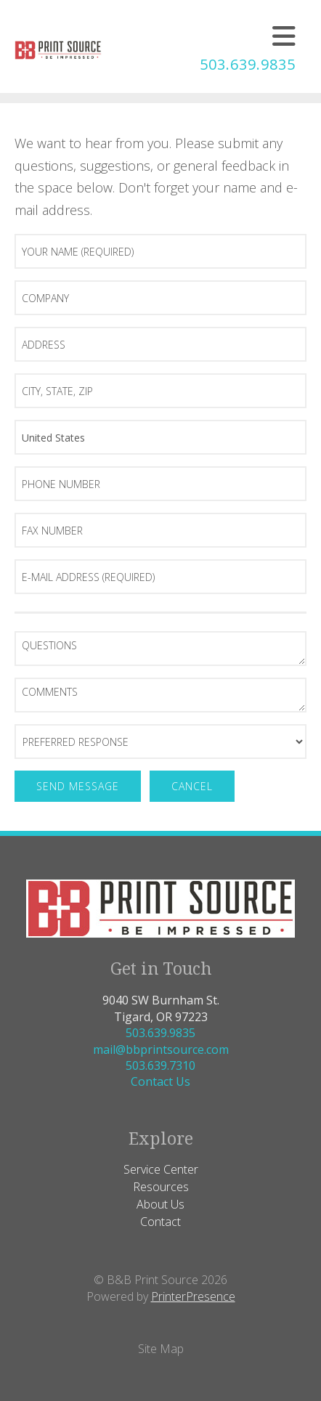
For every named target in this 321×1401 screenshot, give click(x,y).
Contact (160, 1222)
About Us (160, 1204)
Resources (161, 1187)
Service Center (160, 1169)
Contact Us (160, 1081)
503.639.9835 (248, 64)
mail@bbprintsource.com (161, 1049)
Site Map (161, 1349)
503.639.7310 (160, 1065)
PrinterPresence (193, 1296)
